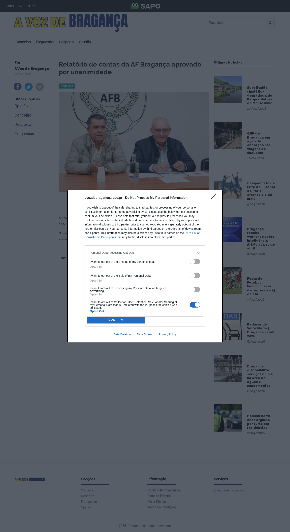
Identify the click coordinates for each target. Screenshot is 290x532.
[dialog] (145, 266)
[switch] (195, 261)
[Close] (215, 198)
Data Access (145, 334)
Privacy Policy (167, 334)
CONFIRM (115, 319)
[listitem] (145, 253)
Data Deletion (122, 334)
